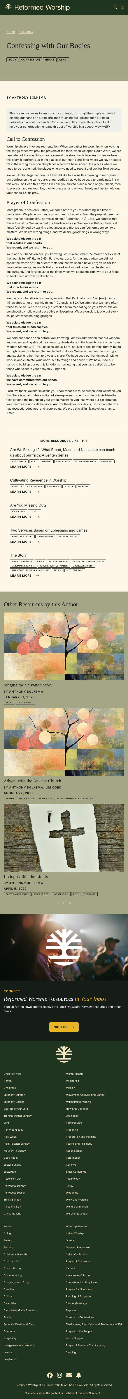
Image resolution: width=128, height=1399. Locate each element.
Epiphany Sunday (14, 1094)
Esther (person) (58, 561)
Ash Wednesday (13, 1129)
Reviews (71, 1164)
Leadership (10, 1359)
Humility (17, 486)
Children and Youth (15, 1254)
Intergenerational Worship (19, 1345)
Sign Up (64, 1027)
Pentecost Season (14, 1192)
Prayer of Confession (78, 1261)
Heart (50, 59)
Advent (10, 798)
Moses (58, 570)
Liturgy (34, 511)
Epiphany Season (14, 1101)
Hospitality (10, 1338)
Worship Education (77, 1213)
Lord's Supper (74, 1338)
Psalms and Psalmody (79, 1143)
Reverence (53, 486)
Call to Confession (76, 1254)
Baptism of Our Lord (16, 1108)
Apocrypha (18, 511)
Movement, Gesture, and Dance (85, 1094)
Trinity (69, 1185)
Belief (9, 703)
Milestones (72, 1080)
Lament (70, 1268)
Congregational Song (16, 1282)
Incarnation (26, 798)
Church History (13, 1268)
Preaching (72, 1129)
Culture (8, 1296)
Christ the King (12, 1213)
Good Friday (11, 1157)
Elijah (40, 561)
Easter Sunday (12, 1164)
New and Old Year (77, 1108)
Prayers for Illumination (79, 1289)
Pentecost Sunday (15, 1185)
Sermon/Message (76, 1303)
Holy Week (10, 1136)
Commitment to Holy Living (82, 1282)
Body (12, 59)
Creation (9, 1289)
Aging (7, 1233)
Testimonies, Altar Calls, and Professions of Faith (95, 1324)
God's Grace (19, 461)
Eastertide (10, 1171)
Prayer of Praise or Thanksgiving (85, 1345)
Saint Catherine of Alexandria (75, 798)
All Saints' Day (12, 1206)
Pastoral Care (74, 1122)
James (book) (45, 536)
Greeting (71, 1240)
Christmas (10, 1087)
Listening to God (68, 536)
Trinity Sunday (12, 1199)
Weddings (72, 1192)
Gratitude (9, 1331)
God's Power (41, 894)
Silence (68, 486)
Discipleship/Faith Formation (20, 1310)
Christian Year (12, 1261)
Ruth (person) (74, 570)
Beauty (8, 1240)
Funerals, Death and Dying (20, 1324)
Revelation (45, 798)
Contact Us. (96, 1393)
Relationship (35, 486)
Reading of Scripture (78, 1296)
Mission (70, 1087)
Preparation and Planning (81, 1136)
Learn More (24, 466)
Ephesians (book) (22, 536)
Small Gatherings (76, 1171)
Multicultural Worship (78, 1101)
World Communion (77, 1206)
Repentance (63, 461)
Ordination (72, 1115)
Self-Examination (85, 461)
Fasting (8, 1317)
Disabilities (10, 1303)
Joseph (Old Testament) (54, 566)
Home (10, 31)
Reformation (73, 1157)
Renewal (47, 461)
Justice (8, 1352)
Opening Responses (78, 1247)
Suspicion (107, 461)
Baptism (71, 1310)
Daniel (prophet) (22, 561)
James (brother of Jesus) (88, 561)
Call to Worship (75, 1233)
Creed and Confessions (80, 1317)
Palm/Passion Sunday (17, 1143)
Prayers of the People (79, 1331)
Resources (26, 31)
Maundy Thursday (15, 1150)
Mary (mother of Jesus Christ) (30, 570)
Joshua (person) (83, 566)
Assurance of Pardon (78, 1275)
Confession (30, 59)
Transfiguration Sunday (18, 1115)
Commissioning (13, 1275)
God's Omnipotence (17, 894)
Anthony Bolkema (29, 97)
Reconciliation (74, 1150)
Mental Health (74, 1073)
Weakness (89, 894)
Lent (63, 59)
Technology (73, 1178)
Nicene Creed (25, 703)
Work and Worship (77, 1199)
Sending (71, 1352)
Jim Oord (53, 787)
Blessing (9, 1247)
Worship (83, 486)
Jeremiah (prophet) (23, 566)
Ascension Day (13, 1178)
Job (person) (61, 894)
